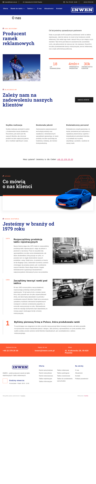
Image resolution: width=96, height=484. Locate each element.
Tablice (30, 8)
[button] (17, 8)
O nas (39, 8)
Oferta (5, 8)
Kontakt (59, 8)
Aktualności (49, 8)
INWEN (23, 396)
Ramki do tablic (17, 8)
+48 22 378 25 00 (10, 351)
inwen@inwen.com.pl (45, 351)
